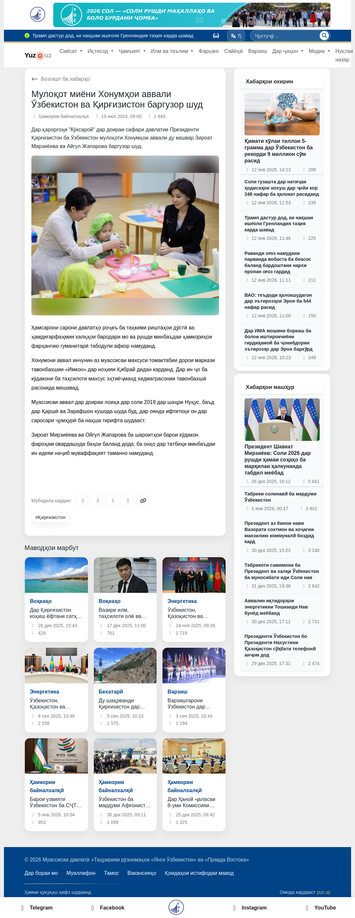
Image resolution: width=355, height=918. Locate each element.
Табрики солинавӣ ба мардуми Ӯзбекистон (280, 497)
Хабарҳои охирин (269, 81)
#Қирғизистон (50, 517)
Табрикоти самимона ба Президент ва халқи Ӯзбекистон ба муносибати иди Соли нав (282, 571)
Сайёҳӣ (233, 51)
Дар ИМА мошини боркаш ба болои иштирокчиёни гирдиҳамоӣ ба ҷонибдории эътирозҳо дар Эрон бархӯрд (279, 340)
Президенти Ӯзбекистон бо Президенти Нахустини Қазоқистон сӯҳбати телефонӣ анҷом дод (280, 645)
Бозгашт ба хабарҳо (60, 79)
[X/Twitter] (112, 500)
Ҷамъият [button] (130, 51)
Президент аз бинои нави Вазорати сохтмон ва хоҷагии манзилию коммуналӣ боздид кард (279, 532)
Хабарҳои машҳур (270, 387)
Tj (235, 36)
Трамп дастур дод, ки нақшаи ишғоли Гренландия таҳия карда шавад (279, 223)
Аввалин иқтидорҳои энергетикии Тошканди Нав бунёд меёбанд (276, 606)
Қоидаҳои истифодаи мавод (199, 873)
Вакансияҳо (141, 873)
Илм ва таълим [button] (170, 51)
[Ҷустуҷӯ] (324, 35)
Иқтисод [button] (99, 51)
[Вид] (216, 36)
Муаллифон (80, 873)
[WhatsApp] (127, 500)
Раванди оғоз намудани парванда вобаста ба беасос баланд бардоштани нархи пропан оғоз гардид (278, 262)
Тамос (111, 873)
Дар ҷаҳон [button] (285, 51)
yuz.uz (323, 892)
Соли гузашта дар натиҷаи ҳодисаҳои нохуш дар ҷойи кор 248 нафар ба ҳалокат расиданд (282, 187)
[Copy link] (142, 500)
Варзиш (257, 51)
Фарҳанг (208, 51)
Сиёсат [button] (68, 51)
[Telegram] (82, 500)
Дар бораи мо (41, 873)
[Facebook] (97, 500)
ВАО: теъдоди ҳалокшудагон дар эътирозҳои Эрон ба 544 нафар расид (278, 301)
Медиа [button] (317, 51)
